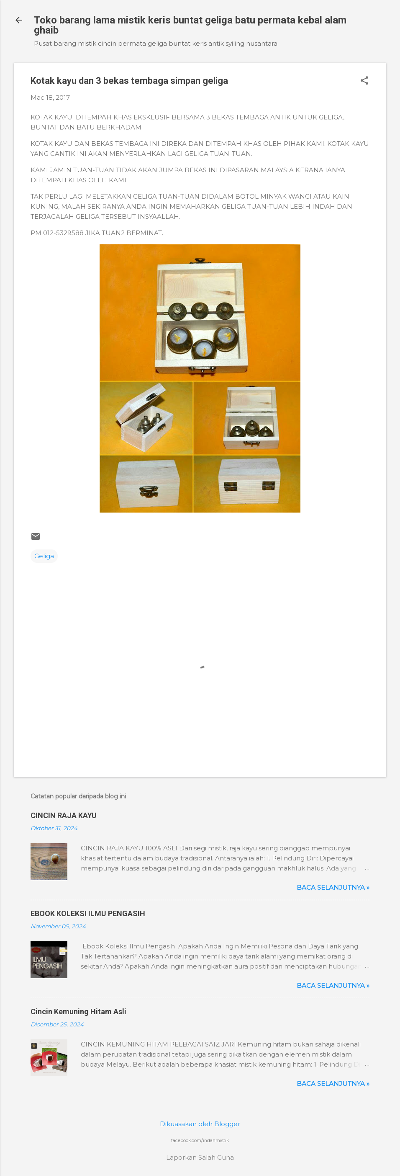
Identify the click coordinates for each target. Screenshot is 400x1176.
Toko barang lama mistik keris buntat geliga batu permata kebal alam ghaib (190, 25)
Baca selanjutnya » (333, 887)
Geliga (44, 556)
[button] (364, 81)
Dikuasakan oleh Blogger (200, 1124)
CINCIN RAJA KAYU (64, 815)
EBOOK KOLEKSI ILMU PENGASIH (88, 913)
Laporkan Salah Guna (200, 1157)
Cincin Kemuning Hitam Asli (78, 1011)
